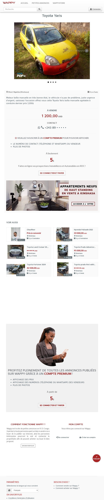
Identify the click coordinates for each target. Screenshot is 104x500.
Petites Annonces (40, 3)
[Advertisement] (52, 302)
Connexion (95, 9)
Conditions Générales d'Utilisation (21, 498)
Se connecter (62, 437)
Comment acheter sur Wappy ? (67, 488)
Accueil (24, 3)
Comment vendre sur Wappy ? (67, 486)
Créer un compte (88, 437)
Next (87, 51)
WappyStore (59, 3)
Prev (17, 51)
